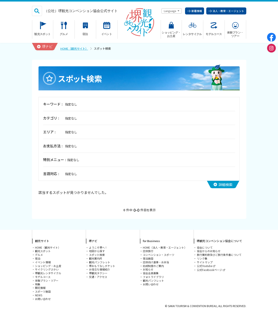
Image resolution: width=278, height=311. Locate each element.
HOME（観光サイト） (74, 48)
